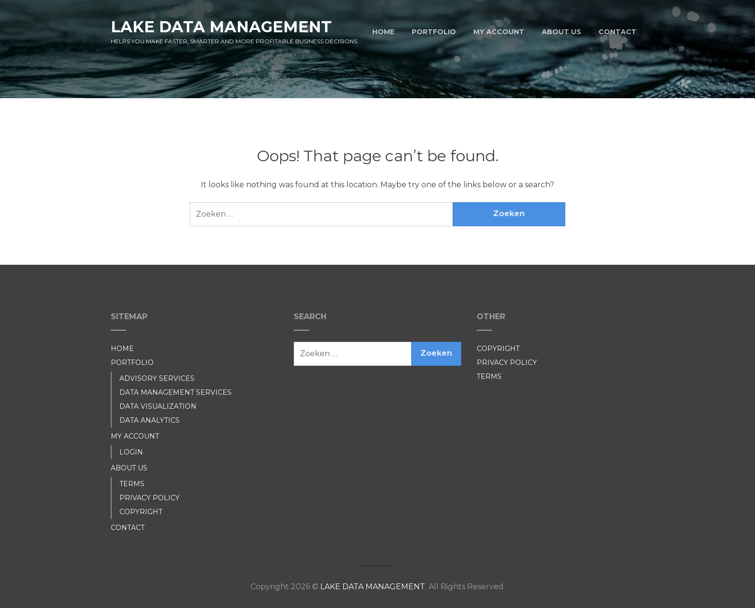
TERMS (131, 483)
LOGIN (131, 452)
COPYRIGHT (140, 511)
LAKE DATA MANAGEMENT (221, 26)
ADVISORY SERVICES (157, 378)
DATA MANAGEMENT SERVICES (175, 392)
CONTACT (618, 31)
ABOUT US (561, 31)
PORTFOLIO (434, 31)
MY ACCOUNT (498, 31)
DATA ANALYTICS (149, 420)
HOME (383, 31)
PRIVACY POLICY (149, 497)
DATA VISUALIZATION (157, 406)
